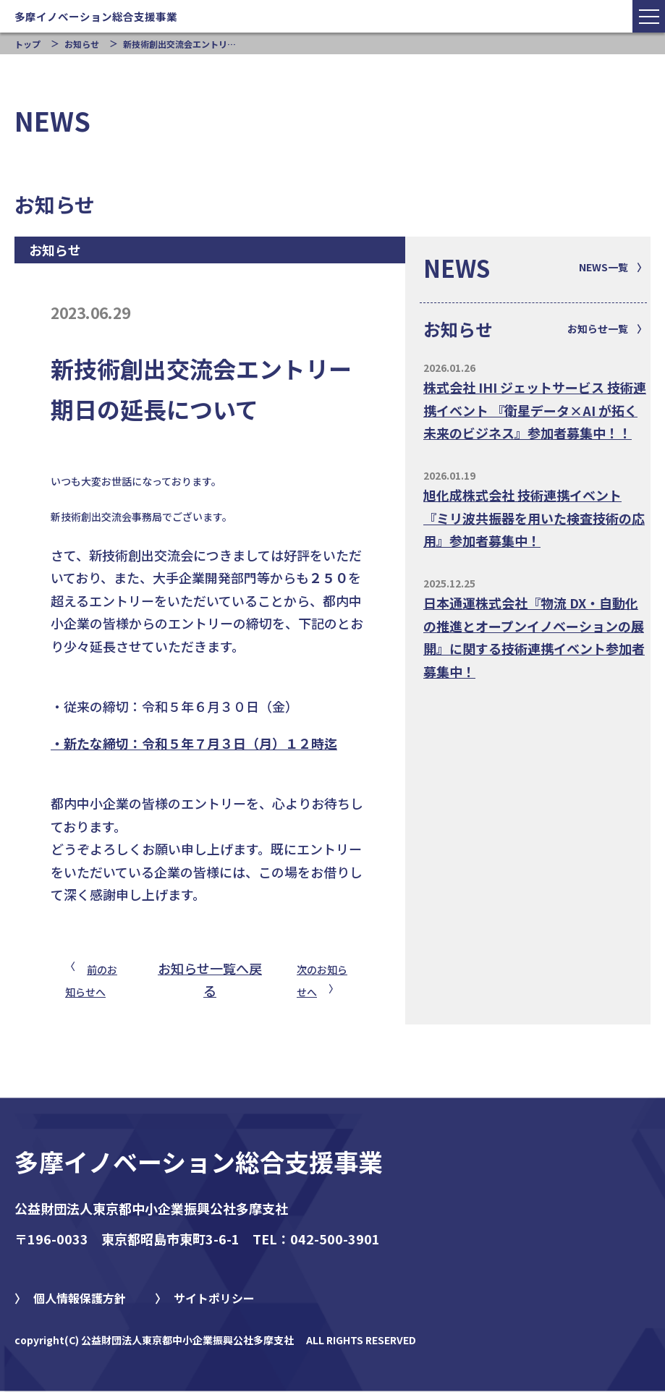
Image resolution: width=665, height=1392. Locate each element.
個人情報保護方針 (79, 1298)
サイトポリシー (214, 1298)
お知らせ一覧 (597, 328)
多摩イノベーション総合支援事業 (198, 1161)
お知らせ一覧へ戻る (210, 980)
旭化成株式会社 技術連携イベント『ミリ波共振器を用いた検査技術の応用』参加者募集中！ (534, 517)
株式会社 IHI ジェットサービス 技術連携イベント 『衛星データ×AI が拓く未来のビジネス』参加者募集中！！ (534, 410)
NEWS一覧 (603, 267)
